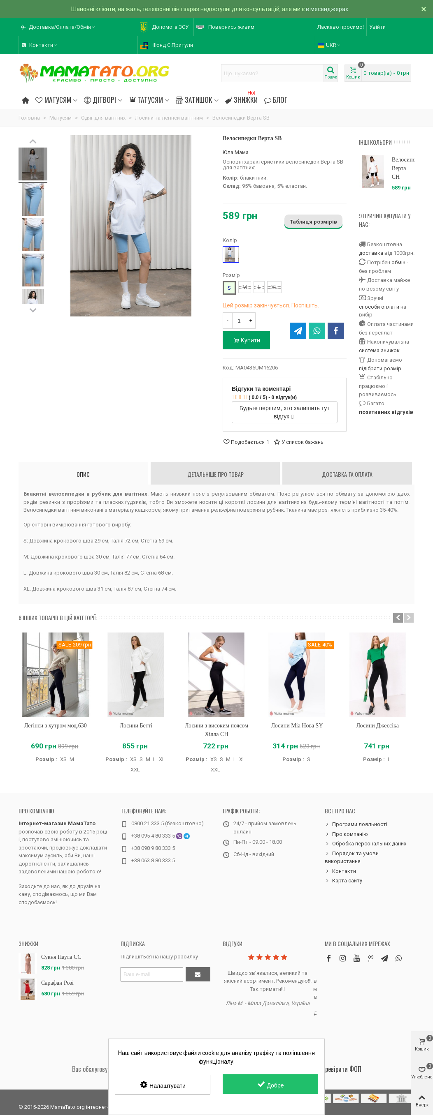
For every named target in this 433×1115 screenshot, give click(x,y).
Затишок (194, 99)
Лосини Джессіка (377, 726)
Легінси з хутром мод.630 (55, 726)
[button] (398, 618)
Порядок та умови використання (352, 857)
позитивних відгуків (386, 412)
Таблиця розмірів (313, 222)
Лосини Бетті (136, 726)
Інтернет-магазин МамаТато (57, 823)
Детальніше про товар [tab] (215, 474)
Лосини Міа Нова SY (297, 726)
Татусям (146, 99)
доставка (371, 253)
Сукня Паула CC (61, 957)
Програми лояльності (356, 824)
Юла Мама (236, 152)
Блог (275, 99)
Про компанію (36, 810)
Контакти (340, 871)
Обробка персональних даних (365, 844)
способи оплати (379, 307)
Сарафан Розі (57, 983)
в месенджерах (327, 9)
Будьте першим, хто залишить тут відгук (285, 412)
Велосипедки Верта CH (403, 168)
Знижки (241, 98)
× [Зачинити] (423, 9)
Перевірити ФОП (340, 1069)
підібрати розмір (380, 368)
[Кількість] (239, 320)
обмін (398, 262)
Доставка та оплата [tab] (347, 474)
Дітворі (100, 99)
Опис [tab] (83, 474)
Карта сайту (343, 881)
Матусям (53, 99)
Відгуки (232, 943)
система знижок (379, 350)
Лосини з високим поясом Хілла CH (216, 730)
